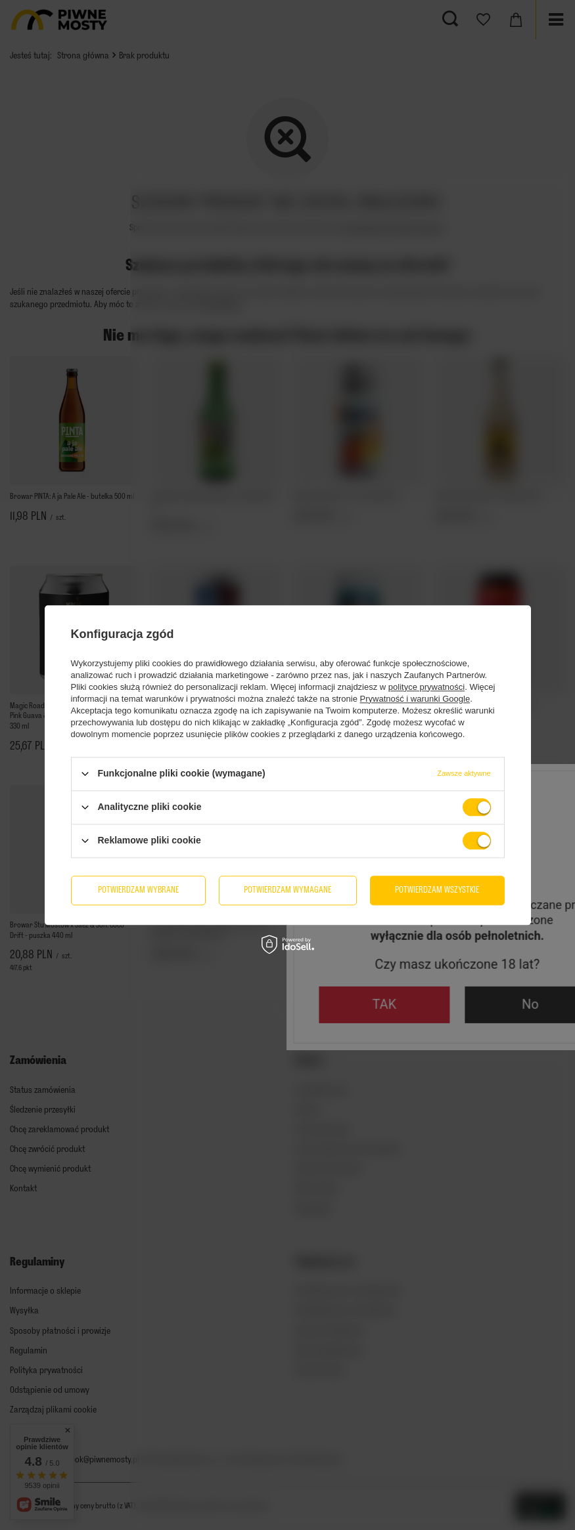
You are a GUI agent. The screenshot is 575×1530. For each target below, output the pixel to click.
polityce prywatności (426, 687)
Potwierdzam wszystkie (437, 890)
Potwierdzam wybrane (138, 890)
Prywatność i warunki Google (415, 699)
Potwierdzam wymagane (287, 890)
